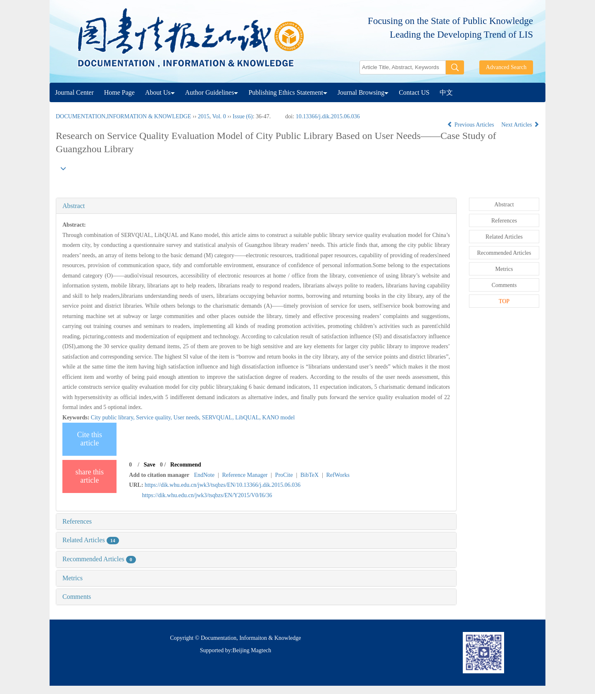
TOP (504, 301)
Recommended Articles (99, 558)
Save (149, 465)
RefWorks (337, 475)
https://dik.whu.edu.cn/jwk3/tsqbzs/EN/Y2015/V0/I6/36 (207, 495)
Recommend (185, 465)
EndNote (204, 475)
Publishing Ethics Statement (287, 92)
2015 (203, 116)
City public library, (113, 417)
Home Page (119, 92)
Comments (76, 596)
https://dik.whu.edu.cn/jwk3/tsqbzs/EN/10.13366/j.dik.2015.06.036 (222, 485)
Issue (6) (243, 116)
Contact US (414, 92)
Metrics (72, 578)
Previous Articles (471, 125)
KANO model (278, 417)
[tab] (256, 206)
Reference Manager (245, 475)
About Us (160, 92)
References (77, 521)
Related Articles (90, 539)
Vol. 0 (219, 116)
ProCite (284, 475)
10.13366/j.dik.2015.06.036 (328, 116)
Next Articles (520, 125)
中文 (446, 92)
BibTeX (309, 475)
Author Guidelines (211, 92)
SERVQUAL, (219, 417)
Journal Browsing (363, 92)
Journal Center (74, 92)
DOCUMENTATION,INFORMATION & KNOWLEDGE (123, 116)
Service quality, (154, 417)
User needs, (188, 417)
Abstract (73, 205)
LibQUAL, (248, 417)
